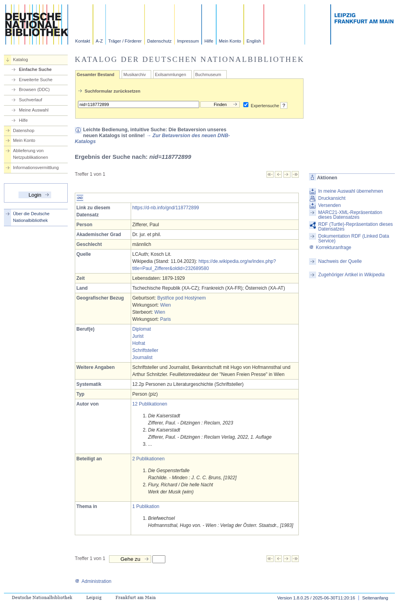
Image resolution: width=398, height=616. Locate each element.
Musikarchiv (134, 74)
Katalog (20, 59)
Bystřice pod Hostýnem (181, 298)
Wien (165, 305)
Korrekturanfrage (330, 247)
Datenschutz (159, 41)
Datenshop (23, 130)
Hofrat (138, 343)
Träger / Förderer (125, 41)
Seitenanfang (375, 598)
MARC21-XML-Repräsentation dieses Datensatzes (350, 215)
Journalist (142, 357)
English (253, 41)
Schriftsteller (145, 350)
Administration (93, 581)
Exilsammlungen (170, 74)
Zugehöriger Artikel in (351, 274)
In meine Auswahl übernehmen (350, 191)
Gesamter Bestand (95, 74)
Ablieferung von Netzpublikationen (30, 154)
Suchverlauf (30, 99)
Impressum (188, 41)
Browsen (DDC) (34, 89)
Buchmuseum (208, 74)
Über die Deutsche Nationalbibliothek (31, 217)
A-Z (99, 41)
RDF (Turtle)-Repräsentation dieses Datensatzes (355, 226)
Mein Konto (230, 41)
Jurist (138, 336)
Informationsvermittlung (36, 167)
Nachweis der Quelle (340, 261)
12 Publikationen (149, 404)
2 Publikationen (148, 459)
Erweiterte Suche (35, 79)
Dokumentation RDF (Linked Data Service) (353, 238)
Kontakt (82, 41)
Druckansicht (331, 198)
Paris (165, 319)
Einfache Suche (35, 69)
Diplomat (141, 329)
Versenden (329, 205)
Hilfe (208, 41)
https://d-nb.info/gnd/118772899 (165, 207)
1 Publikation (145, 506)
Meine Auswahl (33, 110)
